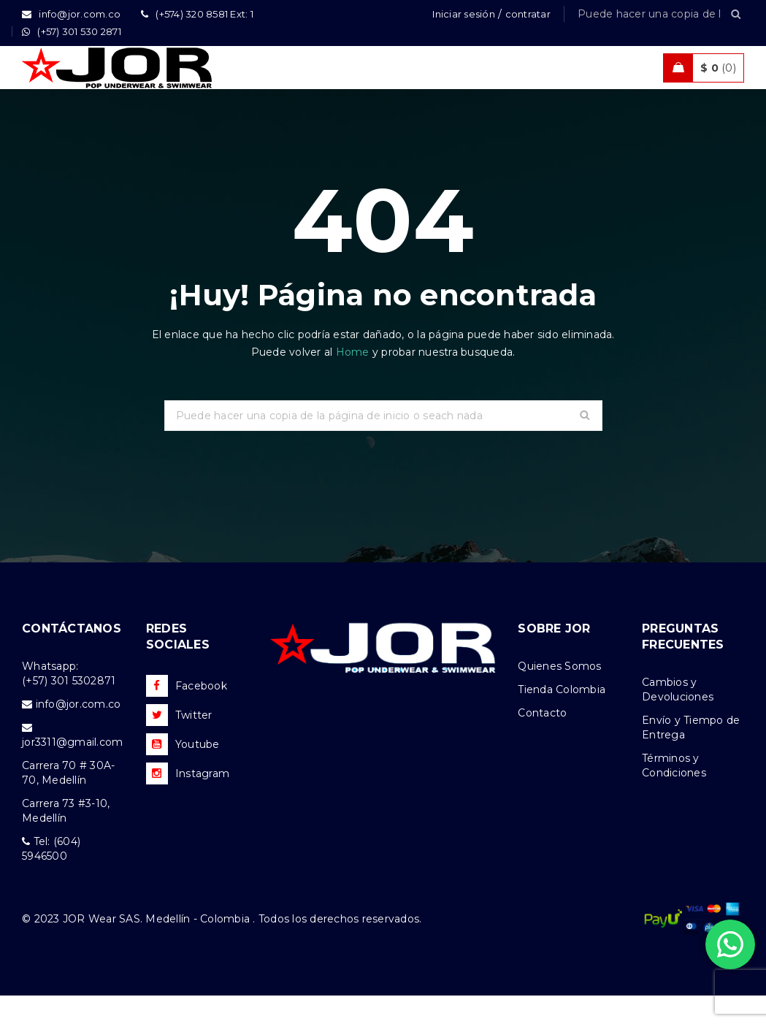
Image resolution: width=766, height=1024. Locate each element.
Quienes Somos (559, 694)
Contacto (542, 741)
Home (354, 380)
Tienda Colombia (561, 718)
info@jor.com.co (78, 732)
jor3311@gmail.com (72, 770)
